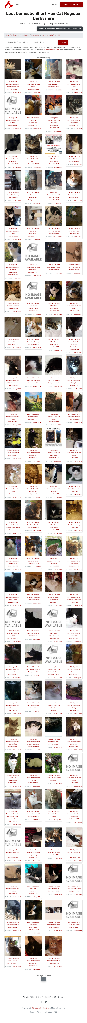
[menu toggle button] (17, 4)
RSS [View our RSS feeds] (55, 1012)
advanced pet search (51, 50)
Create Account (71, 5)
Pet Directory (28, 997)
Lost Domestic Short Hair (51, 35)
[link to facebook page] (41, 1001)
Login (54, 4)
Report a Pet (50, 997)
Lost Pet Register (12, 35)
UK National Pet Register (41, 1008)
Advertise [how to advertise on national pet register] (48, 1012)
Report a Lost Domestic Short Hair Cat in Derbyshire (60, 29)
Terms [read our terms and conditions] (32, 1012)
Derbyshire (35, 35)
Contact (39, 997)
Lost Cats (25, 35)
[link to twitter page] (46, 1001)
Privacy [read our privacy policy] (39, 1012)
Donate (61, 997)
